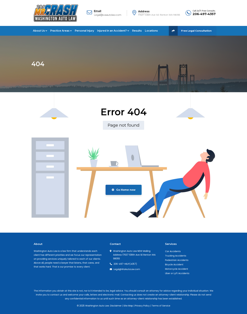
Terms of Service (161, 305)
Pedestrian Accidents (176, 260)
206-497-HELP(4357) (125, 263)
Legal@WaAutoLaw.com (127, 269)
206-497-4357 (204, 14)
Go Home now (123, 189)
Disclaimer (116, 305)
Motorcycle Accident (176, 268)
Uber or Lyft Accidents (177, 273)
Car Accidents (173, 251)
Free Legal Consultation (190, 31)
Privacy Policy (142, 305)
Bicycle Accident (174, 264)
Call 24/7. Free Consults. (204, 11)
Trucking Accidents (175, 255)
